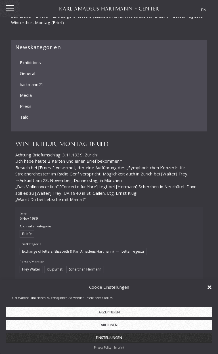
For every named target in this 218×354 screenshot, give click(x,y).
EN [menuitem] (203, 9)
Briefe (42, 16)
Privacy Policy (102, 349)
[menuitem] (203, 10)
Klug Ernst (54, 269)
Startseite (21, 16)
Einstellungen (109, 339)
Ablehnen (109, 326)
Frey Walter (31, 269)
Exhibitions (30, 62)
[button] (209, 288)
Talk (24, 117)
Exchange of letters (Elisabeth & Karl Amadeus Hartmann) (68, 251)
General (27, 73)
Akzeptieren (109, 313)
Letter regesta (188, 16)
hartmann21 (31, 84)
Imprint (119, 349)
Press (26, 106)
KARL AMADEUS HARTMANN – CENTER (109, 8)
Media (26, 95)
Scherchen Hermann (85, 269)
